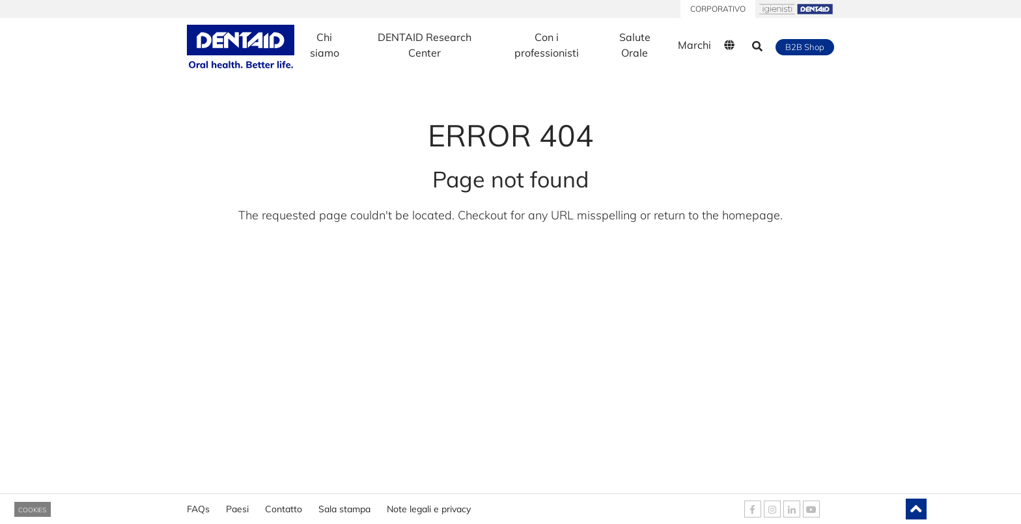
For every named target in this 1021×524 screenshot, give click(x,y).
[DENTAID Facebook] (752, 509)
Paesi (237, 504)
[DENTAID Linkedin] (791, 509)
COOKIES (32, 510)
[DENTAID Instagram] (772, 509)
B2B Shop (804, 47)
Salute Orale (634, 45)
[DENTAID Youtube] (811, 509)
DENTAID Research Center (424, 45)
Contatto (283, 504)
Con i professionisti (546, 45)
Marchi (694, 44)
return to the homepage (717, 215)
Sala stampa (344, 504)
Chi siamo (324, 45)
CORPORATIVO (718, 9)
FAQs (198, 504)
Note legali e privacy (429, 504)
